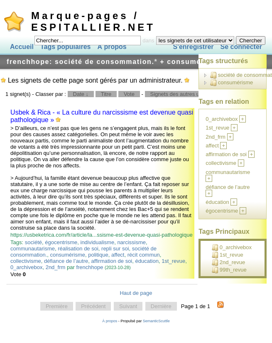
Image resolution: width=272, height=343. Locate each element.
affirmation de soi (111, 261)
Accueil (22, 46)
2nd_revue (228, 262)
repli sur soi (115, 248)
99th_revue (229, 270)
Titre (106, 94)
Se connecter (241, 46)
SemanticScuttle (156, 321)
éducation (147, 261)
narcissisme (131, 242)
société (33, 242)
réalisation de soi (78, 248)
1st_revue (173, 261)
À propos (111, 46)
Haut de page (136, 293)
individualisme (98, 242)
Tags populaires (65, 46)
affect (118, 255)
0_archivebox (26, 267)
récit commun (143, 255)
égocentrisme (61, 242)
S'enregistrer (193, 46)
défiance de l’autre (66, 261)
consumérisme (67, 255)
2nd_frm (56, 267)
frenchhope (89, 267)
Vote (129, 94)
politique (98, 255)
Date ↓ (81, 94)
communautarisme (32, 248)
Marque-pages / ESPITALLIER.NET (93, 21)
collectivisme (25, 261)
